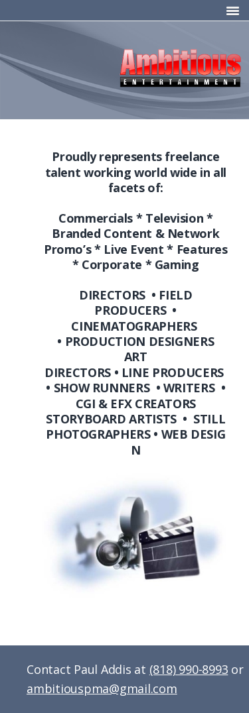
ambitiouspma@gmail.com (102, 688)
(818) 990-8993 (188, 669)
